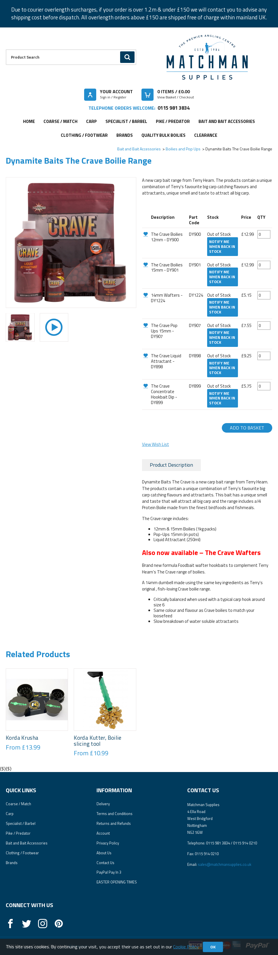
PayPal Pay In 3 (109, 872)
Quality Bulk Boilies (163, 135)
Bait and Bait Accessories (226, 121)
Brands (124, 135)
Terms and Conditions (115, 813)
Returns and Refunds (114, 823)
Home (29, 121)
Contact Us (105, 863)
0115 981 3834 (174, 108)
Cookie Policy (185, 946)
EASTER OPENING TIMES (117, 882)
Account (103, 833)
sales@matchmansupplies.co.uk (224, 864)
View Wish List (155, 444)
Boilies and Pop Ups (183, 149)
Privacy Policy (108, 843)
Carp (91, 121)
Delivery (103, 804)
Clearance (205, 135)
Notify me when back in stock (222, 246)
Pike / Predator (173, 121)
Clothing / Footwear (84, 135)
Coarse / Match (60, 121)
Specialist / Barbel (126, 121)
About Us (104, 853)
